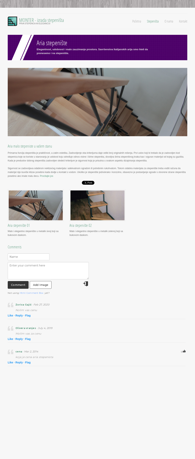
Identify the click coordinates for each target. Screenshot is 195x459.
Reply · (19, 315)
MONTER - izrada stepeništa (41, 20)
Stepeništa (153, 21)
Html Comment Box (31, 292)
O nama (168, 21)
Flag (28, 315)
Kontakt (183, 21)
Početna (136, 21)
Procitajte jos (46, 176)
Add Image (40, 285)
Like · (11, 315)
